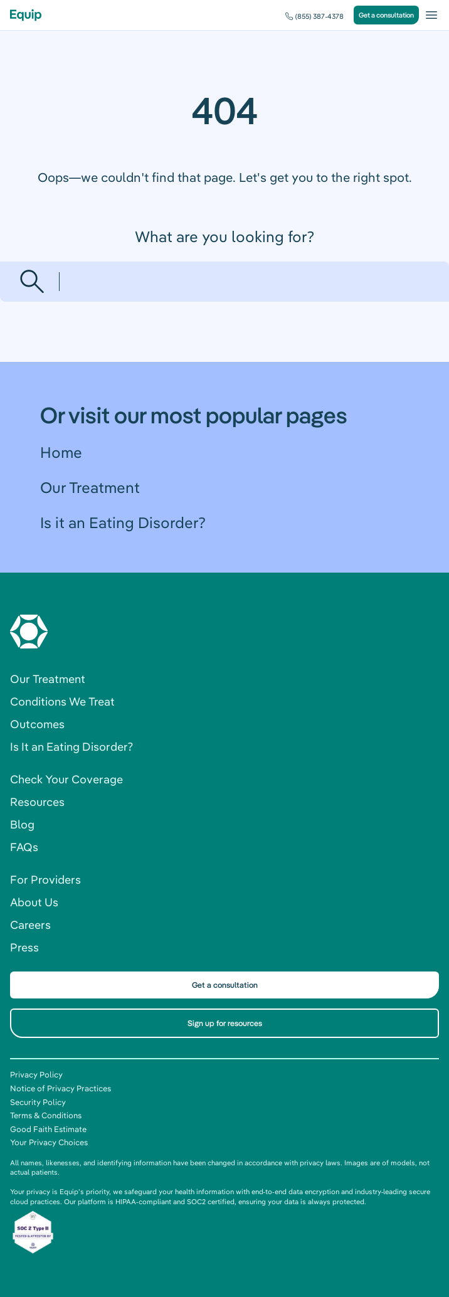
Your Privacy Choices (49, 1142)
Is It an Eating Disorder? (71, 746)
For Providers (45, 879)
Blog (22, 824)
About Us (34, 902)
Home (61, 452)
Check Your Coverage (66, 779)
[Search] (246, 282)
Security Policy (38, 1102)
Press (24, 947)
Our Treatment (90, 487)
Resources (37, 802)
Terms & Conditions (46, 1115)
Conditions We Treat (62, 701)
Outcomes (37, 724)
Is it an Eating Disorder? (122, 522)
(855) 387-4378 (319, 16)
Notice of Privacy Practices (60, 1088)
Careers (30, 925)
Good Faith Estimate (48, 1129)
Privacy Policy (36, 1074)
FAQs (24, 847)
